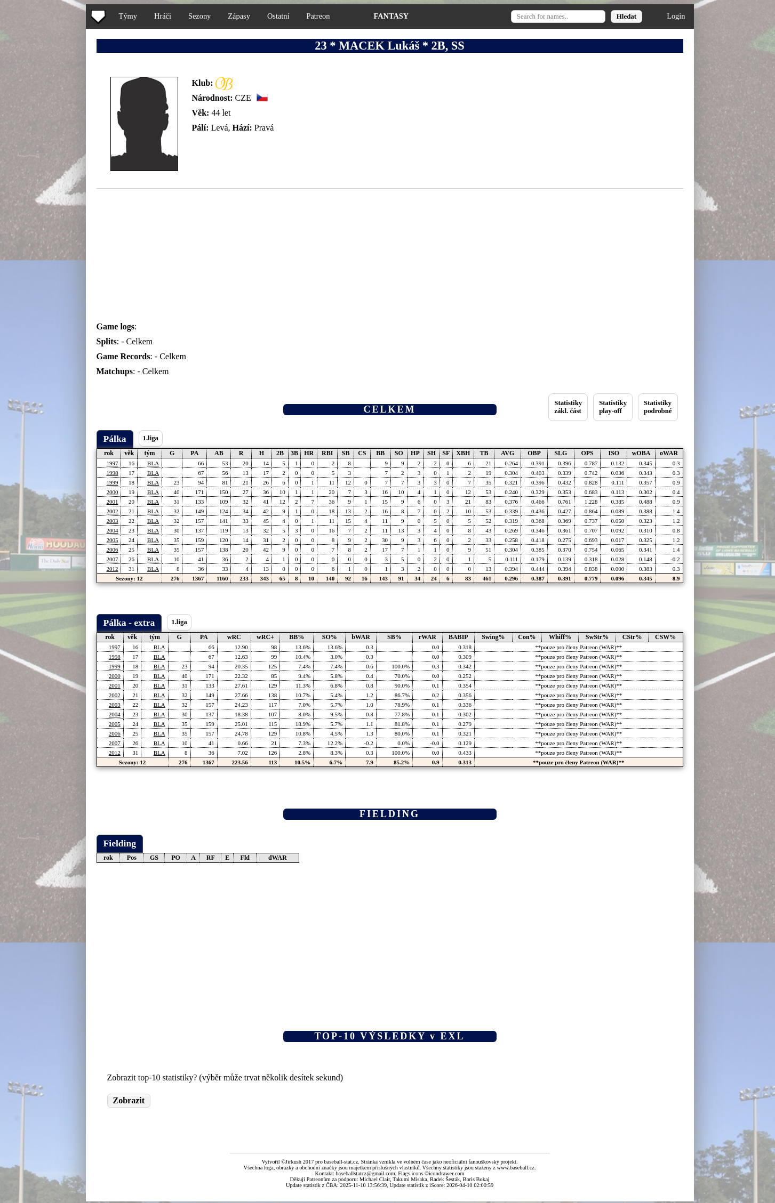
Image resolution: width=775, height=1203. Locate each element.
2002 (112, 511)
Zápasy (239, 16)
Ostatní (278, 16)
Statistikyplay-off (613, 407)
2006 (112, 549)
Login (676, 16)
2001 (112, 501)
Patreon (318, 16)
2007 (112, 559)
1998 (112, 473)
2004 (112, 530)
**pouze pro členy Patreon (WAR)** (578, 647)
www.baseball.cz (515, 1167)
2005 (112, 540)
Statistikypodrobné (658, 407)
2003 (112, 521)
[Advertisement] (44, 213)
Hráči (162, 16)
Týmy (128, 16)
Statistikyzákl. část (568, 407)
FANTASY (391, 16)
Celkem (139, 341)
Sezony (199, 16)
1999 (112, 482)
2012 (112, 569)
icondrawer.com (447, 1173)
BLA (153, 463)
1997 (112, 463)
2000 (112, 492)
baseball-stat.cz (341, 1162)
